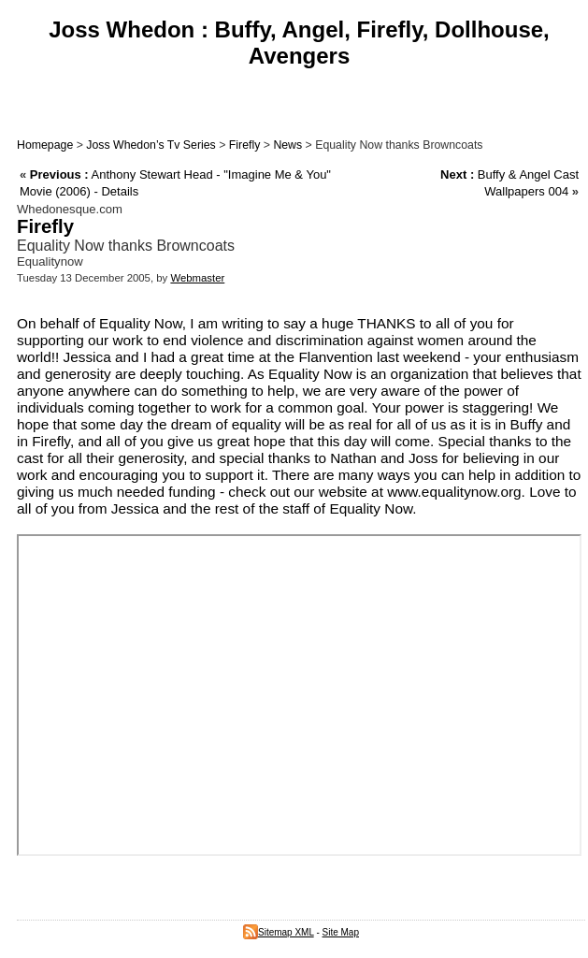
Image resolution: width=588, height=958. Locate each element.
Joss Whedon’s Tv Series (150, 145)
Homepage (45, 145)
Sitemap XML (278, 932)
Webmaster (197, 277)
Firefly (245, 145)
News (287, 145)
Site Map (341, 932)
